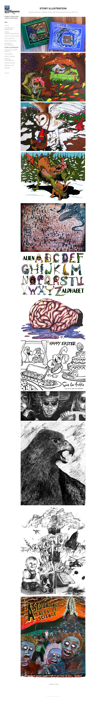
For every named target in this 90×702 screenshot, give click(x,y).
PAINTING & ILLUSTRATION (9, 44)
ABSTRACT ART (9, 65)
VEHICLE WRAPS (9, 56)
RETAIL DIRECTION (10, 41)
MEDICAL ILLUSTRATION (9, 59)
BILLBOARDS (8, 54)
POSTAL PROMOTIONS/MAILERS (11, 32)
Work (5, 22)
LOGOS (6, 25)
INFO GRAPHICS (9, 38)
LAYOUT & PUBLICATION (12, 36)
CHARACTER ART (9, 63)
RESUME (7, 68)
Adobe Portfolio (56, 696)
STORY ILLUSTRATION (11, 47)
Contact (6, 73)
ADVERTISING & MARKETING (9, 28)
